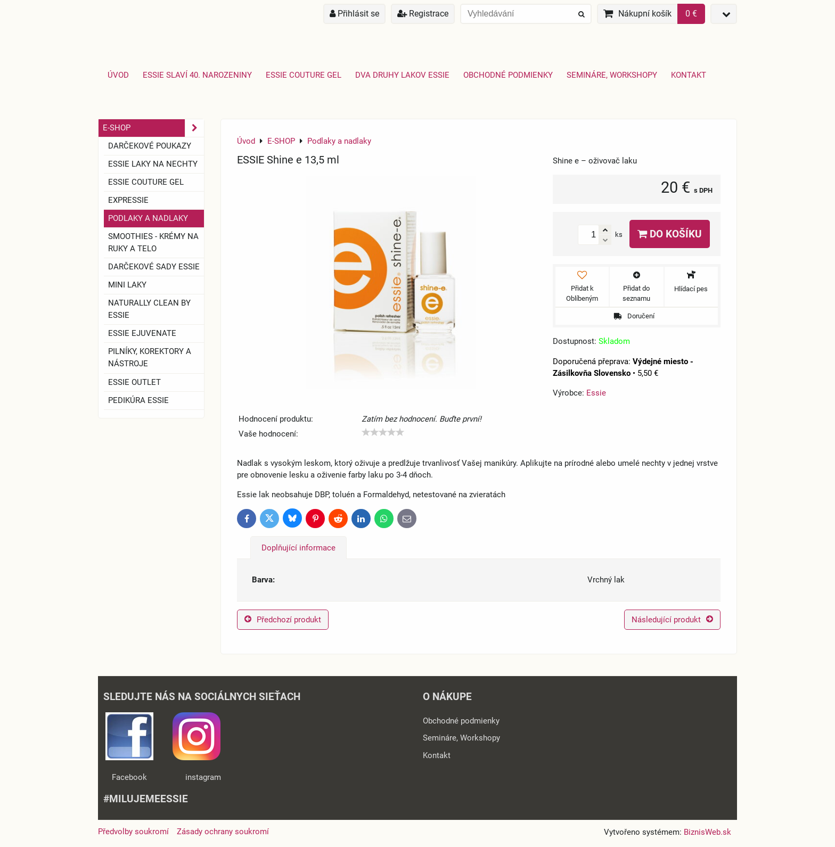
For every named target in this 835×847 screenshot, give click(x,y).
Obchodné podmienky (508, 75)
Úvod (118, 75)
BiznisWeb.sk (707, 832)
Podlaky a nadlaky (148, 218)
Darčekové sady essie (154, 267)
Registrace (422, 14)
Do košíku (669, 234)
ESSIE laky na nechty (153, 164)
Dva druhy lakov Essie (402, 75)
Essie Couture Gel (303, 75)
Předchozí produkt (282, 619)
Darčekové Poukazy (149, 146)
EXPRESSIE (128, 200)
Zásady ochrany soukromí (223, 831)
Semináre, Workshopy (612, 75)
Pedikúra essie (138, 400)
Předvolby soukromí (133, 831)
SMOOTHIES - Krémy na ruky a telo (153, 242)
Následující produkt (672, 619)
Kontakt (688, 75)
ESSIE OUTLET (134, 382)
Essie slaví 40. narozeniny (197, 75)
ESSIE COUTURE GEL (146, 182)
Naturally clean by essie (149, 309)
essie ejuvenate (142, 333)
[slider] (383, 432)
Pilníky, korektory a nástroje (149, 357)
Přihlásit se (354, 14)
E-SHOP (153, 128)
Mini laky (127, 285)
